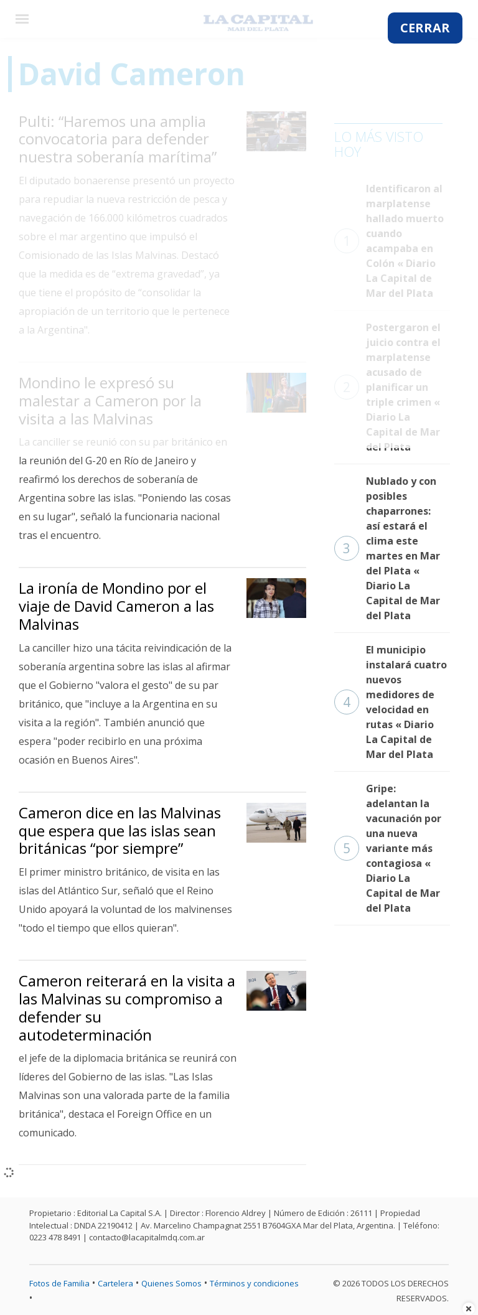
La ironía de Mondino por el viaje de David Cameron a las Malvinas (116, 606)
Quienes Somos (171, 1283)
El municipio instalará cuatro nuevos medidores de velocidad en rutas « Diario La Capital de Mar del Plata (390, 702)
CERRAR (425, 27)
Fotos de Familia (59, 1283)
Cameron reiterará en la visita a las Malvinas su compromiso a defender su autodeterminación (127, 1007)
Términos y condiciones (254, 1283)
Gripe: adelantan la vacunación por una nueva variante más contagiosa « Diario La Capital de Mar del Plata (387, 848)
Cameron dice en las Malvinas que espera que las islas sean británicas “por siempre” (120, 830)
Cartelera (115, 1283)
